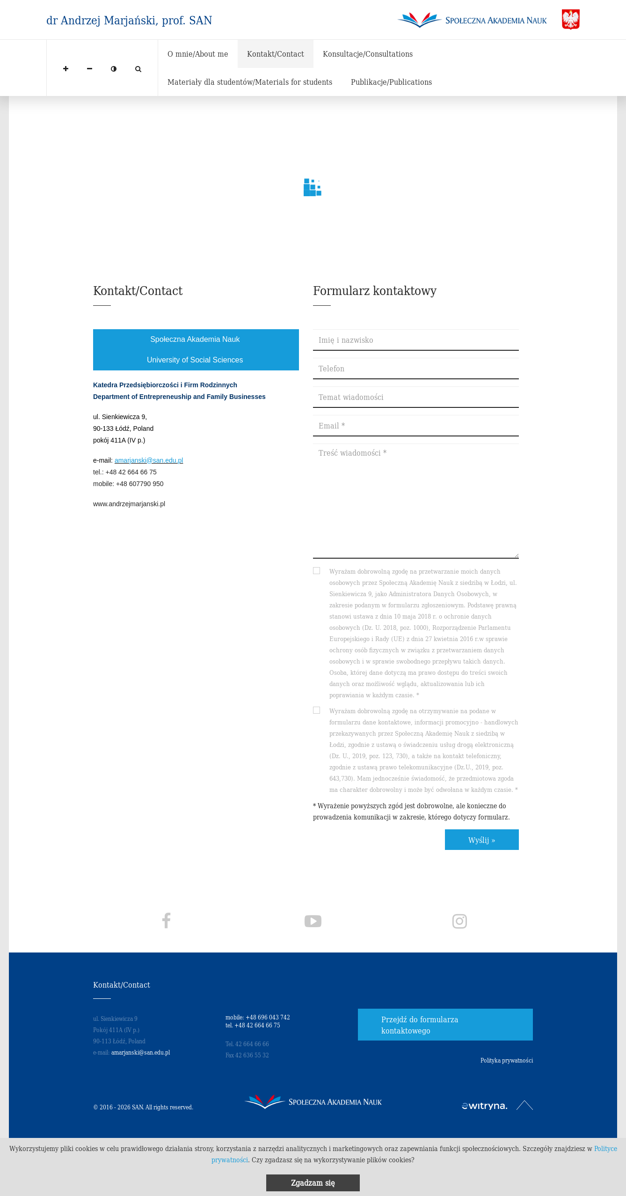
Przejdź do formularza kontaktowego (420, 1024)
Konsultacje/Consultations (368, 53)
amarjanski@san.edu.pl (149, 460)
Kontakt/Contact (275, 53)
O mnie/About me (197, 53)
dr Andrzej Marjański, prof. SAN (129, 19)
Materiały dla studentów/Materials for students (249, 81)
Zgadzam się (313, 1182)
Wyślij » (481, 840)
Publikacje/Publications (391, 81)
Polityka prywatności (506, 1060)
